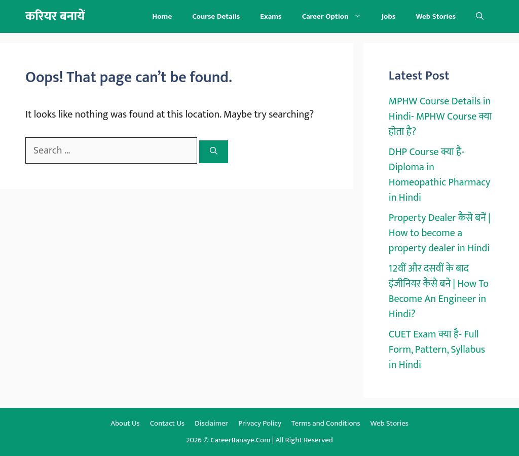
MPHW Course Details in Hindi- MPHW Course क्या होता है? (440, 116)
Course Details (216, 16)
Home (162, 16)
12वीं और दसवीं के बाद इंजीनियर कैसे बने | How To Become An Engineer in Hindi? (439, 291)
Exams (270, 16)
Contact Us (167, 423)
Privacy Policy (259, 423)
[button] (480, 16)
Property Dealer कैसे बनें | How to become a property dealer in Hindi (440, 233)
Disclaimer (211, 423)
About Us (125, 423)
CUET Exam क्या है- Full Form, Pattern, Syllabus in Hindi (437, 349)
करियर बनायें (55, 16)
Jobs (389, 16)
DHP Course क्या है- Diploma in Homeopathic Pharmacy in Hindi (440, 174)
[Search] (213, 151)
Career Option (337, 16)
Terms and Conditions (325, 423)
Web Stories (436, 16)
